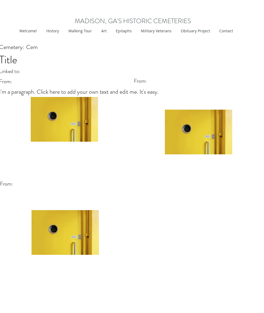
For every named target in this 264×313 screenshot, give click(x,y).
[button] (103, 31)
